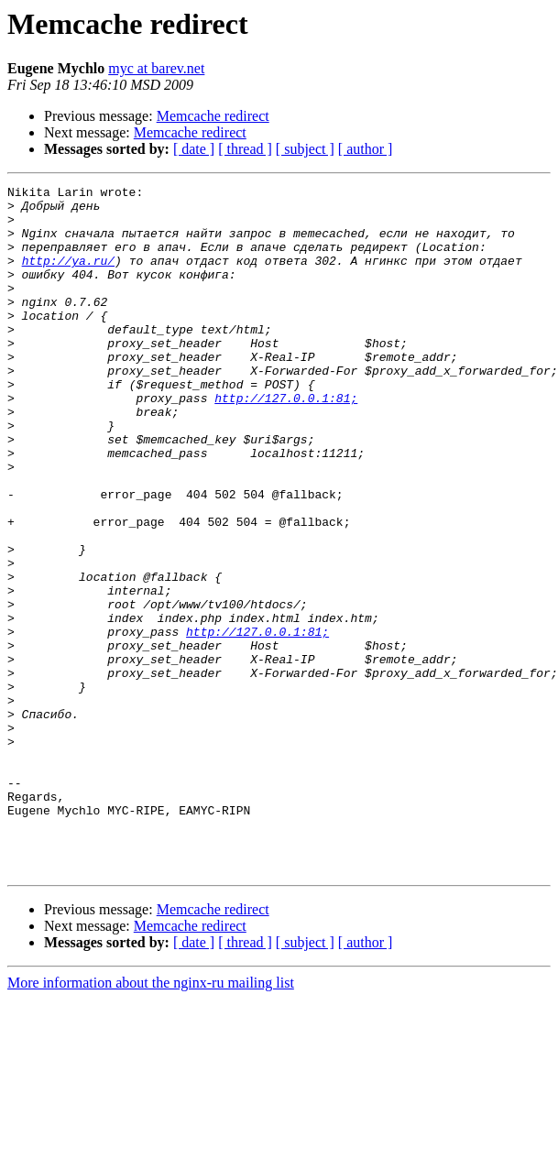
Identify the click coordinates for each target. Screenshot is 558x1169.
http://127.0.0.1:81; (285, 441)
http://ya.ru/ (68, 276)
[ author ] (365, 149)
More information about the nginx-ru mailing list (150, 1120)
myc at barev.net (156, 68)
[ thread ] (245, 149)
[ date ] (193, 149)
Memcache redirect (213, 116)
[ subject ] (305, 149)
